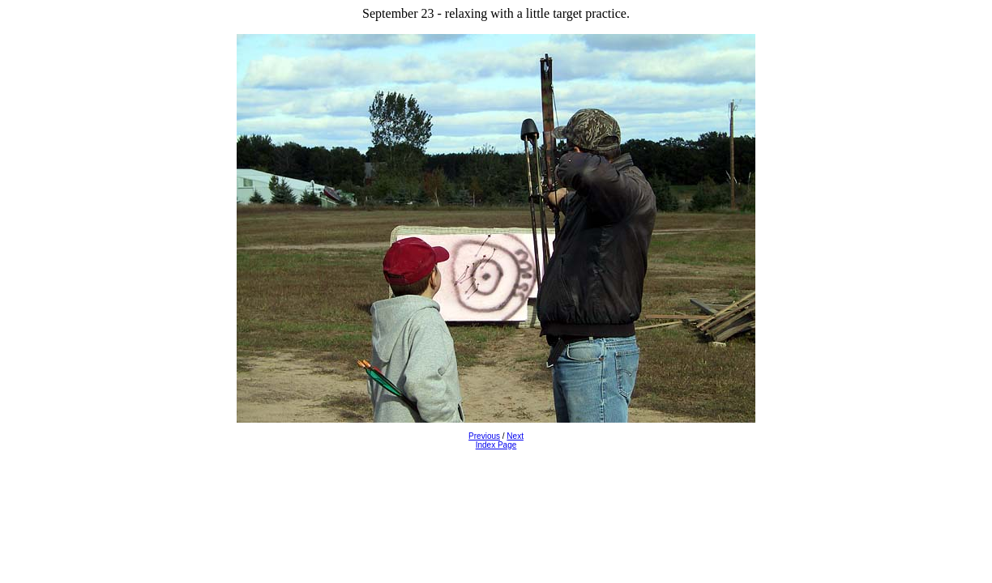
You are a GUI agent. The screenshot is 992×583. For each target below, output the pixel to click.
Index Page (496, 444)
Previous (484, 436)
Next (515, 436)
